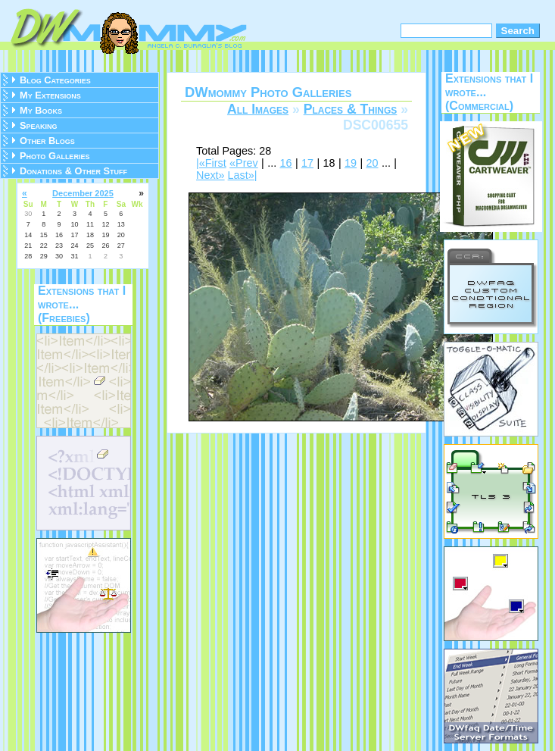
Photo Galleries (54, 155)
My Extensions (50, 95)
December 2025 (83, 193)
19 (351, 163)
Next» (210, 175)
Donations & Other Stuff (73, 171)
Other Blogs (47, 140)
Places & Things (351, 109)
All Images (257, 109)
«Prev (243, 163)
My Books (41, 110)
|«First (211, 163)
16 (286, 163)
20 (372, 163)
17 (307, 163)
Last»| (242, 175)
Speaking (39, 125)
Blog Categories (55, 80)
